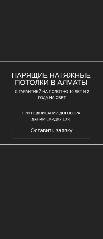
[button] (51, 130)
